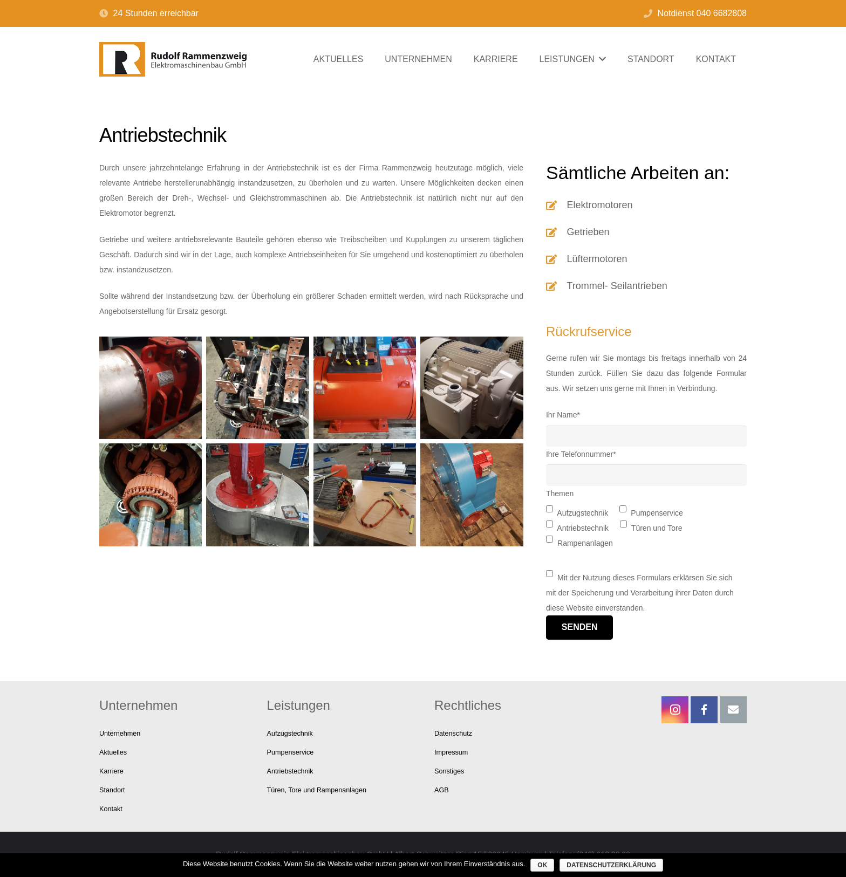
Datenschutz (453, 733)
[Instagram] (674, 709)
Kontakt (110, 809)
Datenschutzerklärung (611, 865)
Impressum (451, 752)
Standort (112, 790)
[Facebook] (704, 709)
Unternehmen (119, 733)
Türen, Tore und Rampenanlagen (317, 790)
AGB (441, 790)
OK (542, 865)
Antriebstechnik (290, 771)
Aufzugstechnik (290, 733)
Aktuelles (113, 752)
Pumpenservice (290, 752)
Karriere (111, 771)
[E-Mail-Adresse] (733, 709)
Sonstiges (449, 771)
